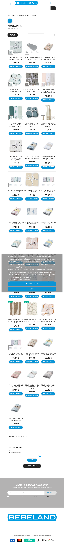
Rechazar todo (32, 284)
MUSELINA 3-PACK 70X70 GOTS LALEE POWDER (48, 320)
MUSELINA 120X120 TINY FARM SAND (32, 191)
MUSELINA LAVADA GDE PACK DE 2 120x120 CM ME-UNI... (48, 124)
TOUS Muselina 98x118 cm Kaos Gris (48, 385)
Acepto (32, 289)
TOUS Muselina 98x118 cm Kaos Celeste (16, 419)
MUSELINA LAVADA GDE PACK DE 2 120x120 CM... (32, 320)
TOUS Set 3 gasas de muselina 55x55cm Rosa (16, 354)
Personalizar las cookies (24, 279)
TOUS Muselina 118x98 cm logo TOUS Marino (32, 157)
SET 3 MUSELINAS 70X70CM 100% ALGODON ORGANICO (48, 91)
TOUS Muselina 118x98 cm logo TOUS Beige (32, 354)
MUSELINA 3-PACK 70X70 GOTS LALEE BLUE (16, 90)
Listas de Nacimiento (16, 447)
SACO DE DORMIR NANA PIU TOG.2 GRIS (32, 58)
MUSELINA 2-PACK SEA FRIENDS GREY (32, 90)
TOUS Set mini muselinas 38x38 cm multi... (32, 223)
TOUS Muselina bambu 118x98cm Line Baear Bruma (32, 386)
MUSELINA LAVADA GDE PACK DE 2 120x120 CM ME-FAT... (15, 321)
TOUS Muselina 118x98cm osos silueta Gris (48, 223)
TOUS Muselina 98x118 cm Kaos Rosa (16, 385)
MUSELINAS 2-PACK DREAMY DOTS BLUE (15, 58)
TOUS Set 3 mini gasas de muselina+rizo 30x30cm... (15, 191)
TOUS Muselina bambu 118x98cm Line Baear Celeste (48, 158)
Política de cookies (12, 279)
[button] (50, 3)
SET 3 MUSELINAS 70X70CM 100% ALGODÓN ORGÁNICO (16, 124)
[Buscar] (29, 8)
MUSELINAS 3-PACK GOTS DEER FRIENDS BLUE (32, 124)
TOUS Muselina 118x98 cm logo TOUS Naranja (48, 58)
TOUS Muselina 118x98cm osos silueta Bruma (48, 354)
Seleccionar (31, 35)
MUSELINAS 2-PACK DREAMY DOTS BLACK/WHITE (16, 158)
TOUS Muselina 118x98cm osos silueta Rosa (16, 223)
